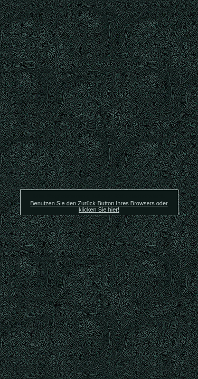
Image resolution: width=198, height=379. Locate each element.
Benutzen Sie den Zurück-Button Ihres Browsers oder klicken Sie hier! (98, 206)
